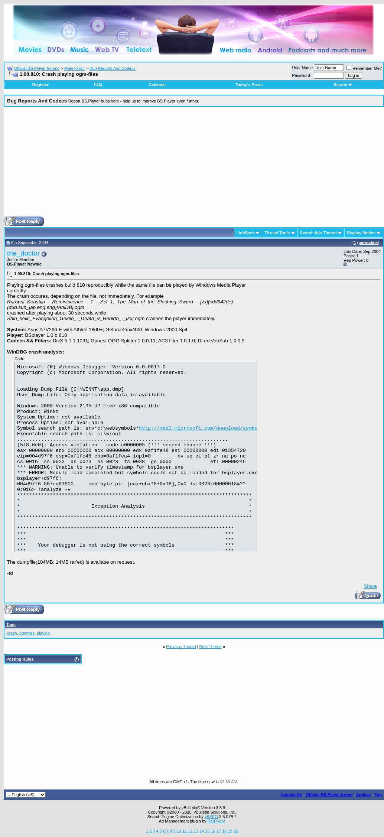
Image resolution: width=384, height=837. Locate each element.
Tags (11, 624)
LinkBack (246, 233)
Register (40, 84)
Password (301, 75)
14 (201, 831)
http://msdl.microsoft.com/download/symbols (201, 441)
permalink (368, 242)
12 (190, 831)
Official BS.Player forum (329, 794)
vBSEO (211, 816)
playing (43, 633)
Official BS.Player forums (36, 68)
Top (378, 794)
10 (179, 831)
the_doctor (23, 253)
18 (224, 831)
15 (207, 831)
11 (184, 831)
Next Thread (210, 646)
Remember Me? (364, 68)
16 (213, 831)
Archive (363, 794)
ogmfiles (27, 633)
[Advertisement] (193, 164)
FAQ (98, 84)
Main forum (74, 68)
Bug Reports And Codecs (113, 68)
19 (230, 831)
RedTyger (216, 821)
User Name (302, 67)
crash (12, 633)
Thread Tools (277, 233)
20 (236, 831)
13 (196, 831)
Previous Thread (181, 646)
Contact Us (291, 794)
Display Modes (361, 233)
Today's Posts (249, 84)
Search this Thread (318, 233)
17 (219, 831)
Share (370, 586)
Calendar (157, 84)
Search (342, 84)
